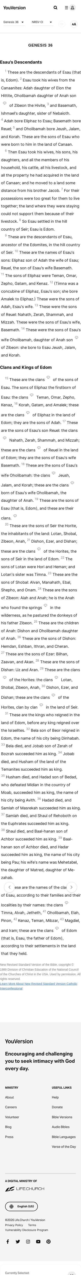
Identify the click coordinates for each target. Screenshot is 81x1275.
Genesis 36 (14, 22)
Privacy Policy (14, 1225)
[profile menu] (69, 7)
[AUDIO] (61, 24)
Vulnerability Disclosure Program (26, 1230)
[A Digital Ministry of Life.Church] (40, 1183)
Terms (32, 1225)
